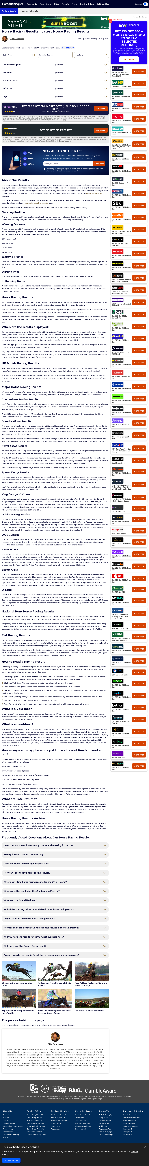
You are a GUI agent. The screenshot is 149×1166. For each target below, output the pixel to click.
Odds (56, 4)
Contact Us (7, 1120)
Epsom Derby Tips (105, 1132)
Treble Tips (103, 1126)
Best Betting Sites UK (34, 1118)
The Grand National (58, 1118)
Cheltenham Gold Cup (83, 1126)
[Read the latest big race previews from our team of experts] (55, 998)
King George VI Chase (82, 1123)
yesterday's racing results (36, 203)
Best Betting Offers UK (35, 1115)
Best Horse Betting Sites (35, 1123)
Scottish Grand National (59, 1120)
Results (65, 4)
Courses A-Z (127, 1129)
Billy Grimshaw (17, 39)
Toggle (145, 4)
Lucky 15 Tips (103, 1118)
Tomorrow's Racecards (131, 1118)
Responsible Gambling (11, 1134)
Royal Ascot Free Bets (34, 1132)
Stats (48, 4)
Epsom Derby (56, 1123)
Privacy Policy (8, 1129)
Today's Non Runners (130, 1126)
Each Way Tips (104, 1123)
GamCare (99, 1096)
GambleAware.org (64, 141)
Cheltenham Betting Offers (36, 1134)
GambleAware (109, 1096)
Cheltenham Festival (58, 1115)
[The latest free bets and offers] (92, 998)
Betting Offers (87, 4)
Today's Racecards (129, 1115)
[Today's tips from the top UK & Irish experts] (55, 971)
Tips (42, 4)
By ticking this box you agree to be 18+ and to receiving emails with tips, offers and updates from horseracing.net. (73, 170)
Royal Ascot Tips (105, 1129)
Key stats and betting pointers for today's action (18, 1012)
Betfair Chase (79, 1118)
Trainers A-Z (127, 1134)
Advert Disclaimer (140, 17)
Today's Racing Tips (106, 1115)
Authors (6, 1118)
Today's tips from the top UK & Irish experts (55, 984)
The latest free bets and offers (89, 1011)
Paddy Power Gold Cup (83, 1115)
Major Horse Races (129, 1120)
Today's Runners (129, 1123)
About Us (6, 1115)
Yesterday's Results (29, 11)
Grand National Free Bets (36, 1126)
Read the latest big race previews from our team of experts (54, 1012)
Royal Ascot (55, 1129)
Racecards (32, 4)
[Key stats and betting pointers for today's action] (19, 998)
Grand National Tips (106, 1134)
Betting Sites (103, 4)
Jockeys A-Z (127, 1132)
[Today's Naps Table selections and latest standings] (92, 971)
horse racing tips (94, 193)
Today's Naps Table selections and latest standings (91, 984)
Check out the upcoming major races (17, 984)
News (74, 4)
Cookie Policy (8, 1132)
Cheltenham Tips (105, 1120)
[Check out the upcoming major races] (19, 971)
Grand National (80, 1129)
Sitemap (6, 1137)
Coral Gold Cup (80, 1120)
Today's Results (9, 11)
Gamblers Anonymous (123, 1096)
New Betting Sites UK (34, 1120)
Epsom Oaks (55, 1126)
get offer (139, 72)
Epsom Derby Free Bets (35, 1129)
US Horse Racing (9, 1123)
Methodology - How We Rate (13, 1126)
